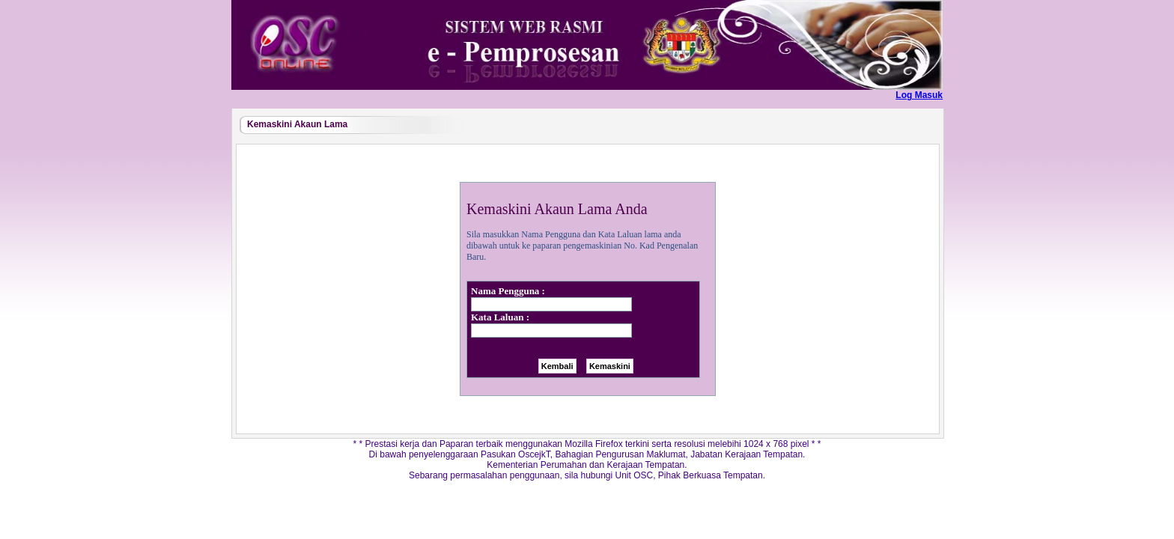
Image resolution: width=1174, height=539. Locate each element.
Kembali (557, 366)
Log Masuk (919, 95)
